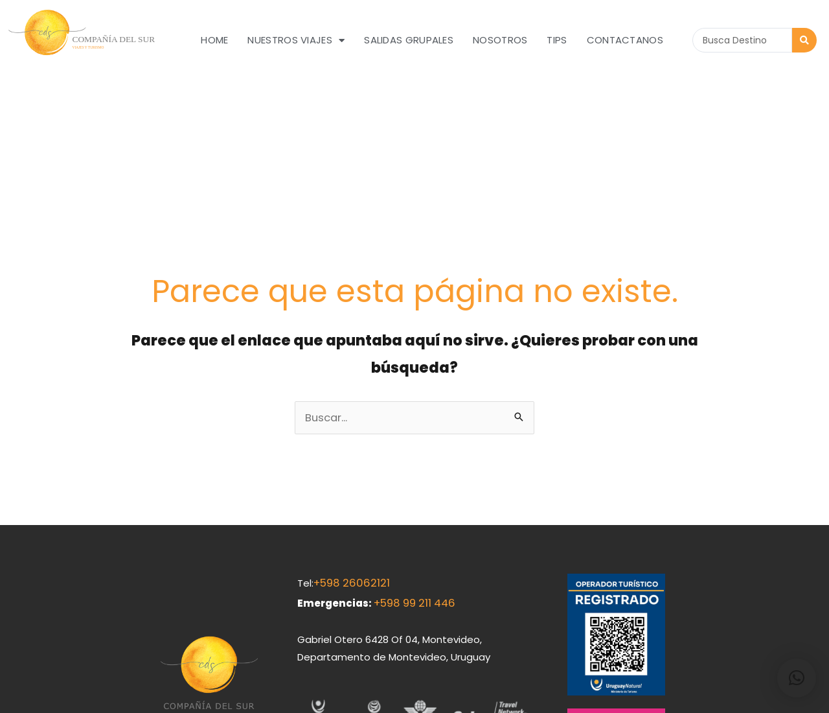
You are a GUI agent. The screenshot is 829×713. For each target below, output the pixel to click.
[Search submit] (804, 40)
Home (214, 40)
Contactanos (625, 40)
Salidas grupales (408, 40)
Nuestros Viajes (296, 40)
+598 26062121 (346, 466)
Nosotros (500, 40)
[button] (796, 678)
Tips (557, 40)
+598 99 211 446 (411, 484)
